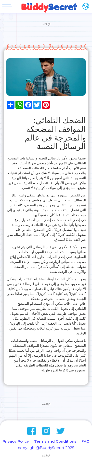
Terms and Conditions (55, 441)
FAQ (85, 441)
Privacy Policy (15, 441)
